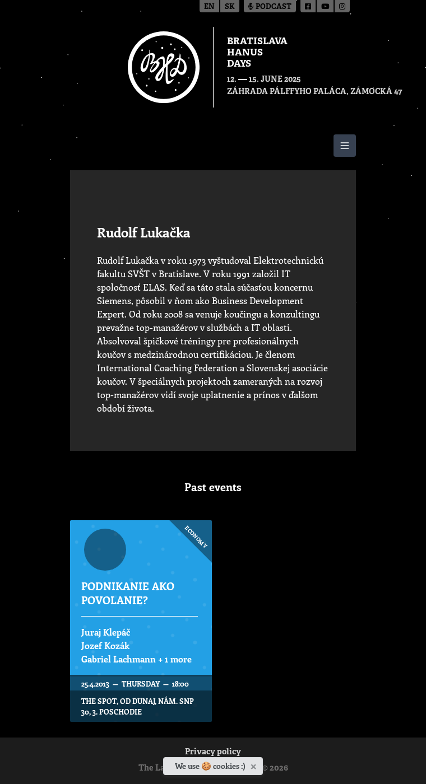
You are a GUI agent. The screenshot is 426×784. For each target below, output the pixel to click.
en (209, 7)
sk (230, 7)
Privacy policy (213, 752)
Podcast (269, 7)
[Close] (254, 764)
